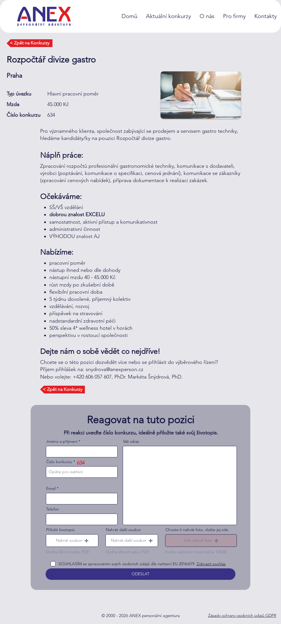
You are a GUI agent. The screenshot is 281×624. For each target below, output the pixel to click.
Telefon (52, 509)
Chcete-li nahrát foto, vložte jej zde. (197, 530)
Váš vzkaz (131, 441)
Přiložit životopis (60, 530)
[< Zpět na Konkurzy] (29, 43)
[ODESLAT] (140, 574)
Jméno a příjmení (61, 441)
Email (51, 488)
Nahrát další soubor (123, 530)
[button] (72, 540)
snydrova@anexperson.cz (114, 369)
